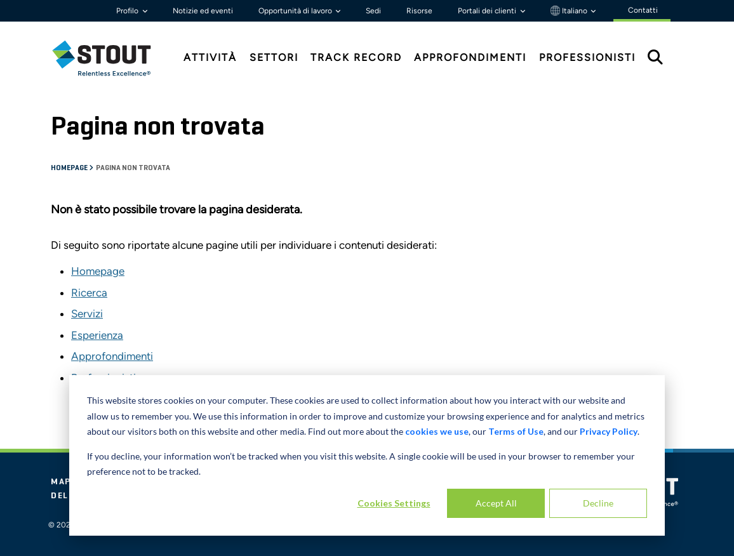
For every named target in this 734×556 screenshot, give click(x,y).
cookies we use (437, 431)
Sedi (373, 10)
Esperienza (97, 335)
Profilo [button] (128, 10)
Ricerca (89, 292)
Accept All (496, 503)
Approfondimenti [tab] (470, 57)
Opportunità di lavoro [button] (296, 10)
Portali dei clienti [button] (488, 10)
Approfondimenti (112, 356)
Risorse (419, 10)
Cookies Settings (393, 503)
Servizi (87, 313)
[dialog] (367, 455)
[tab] (111, 58)
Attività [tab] (210, 57)
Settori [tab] (274, 57)
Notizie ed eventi (203, 10)
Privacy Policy (608, 431)
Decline (598, 503)
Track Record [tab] (356, 57)
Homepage (70, 168)
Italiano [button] (569, 10)
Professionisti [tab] (587, 57)
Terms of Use (516, 431)
